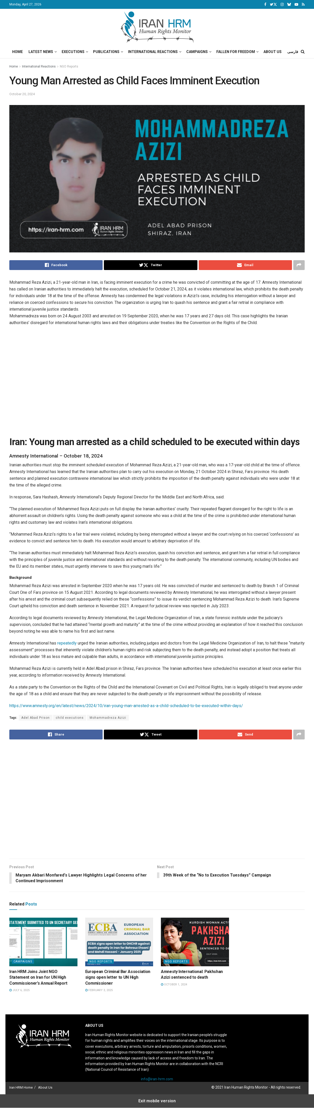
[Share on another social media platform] (299, 265)
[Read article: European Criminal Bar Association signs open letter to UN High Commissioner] (119, 942)
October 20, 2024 (22, 94)
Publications (106, 52)
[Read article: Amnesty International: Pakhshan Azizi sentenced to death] (195, 942)
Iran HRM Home (21, 1088)
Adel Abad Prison (35, 718)
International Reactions (153, 52)
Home (17, 52)
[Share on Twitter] (150, 265)
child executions (70, 718)
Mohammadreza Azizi (108, 718)
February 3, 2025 (99, 990)
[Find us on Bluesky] (289, 4)
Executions (73, 52)
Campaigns (197, 52)
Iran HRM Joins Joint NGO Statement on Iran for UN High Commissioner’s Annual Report (38, 977)
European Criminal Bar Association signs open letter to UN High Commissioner (117, 977)
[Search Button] (303, 51)
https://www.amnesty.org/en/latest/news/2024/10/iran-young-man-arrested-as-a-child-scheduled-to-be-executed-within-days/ (126, 705)
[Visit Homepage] (157, 27)
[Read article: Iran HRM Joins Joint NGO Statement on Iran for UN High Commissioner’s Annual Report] (43, 942)
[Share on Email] (245, 265)
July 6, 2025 (19, 990)
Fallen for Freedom (235, 52)
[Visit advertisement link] (161, 384)
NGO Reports (69, 66)
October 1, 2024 (174, 984)
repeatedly (67, 643)
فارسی (292, 52)
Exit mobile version (157, 1100)
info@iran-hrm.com (157, 1079)
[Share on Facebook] (56, 265)
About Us (272, 52)
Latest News (40, 52)
